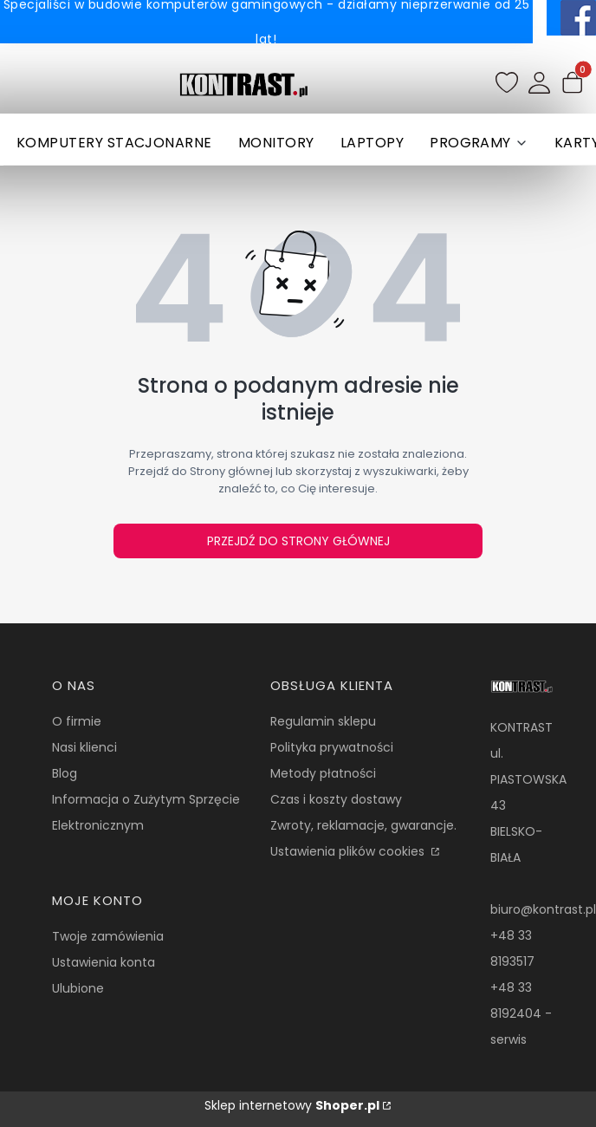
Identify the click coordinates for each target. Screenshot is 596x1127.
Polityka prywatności (331, 747)
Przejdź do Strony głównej (298, 541)
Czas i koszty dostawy (336, 799)
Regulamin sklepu (323, 721)
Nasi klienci (84, 747)
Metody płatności (323, 773)
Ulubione (78, 988)
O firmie (76, 721)
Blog (64, 773)
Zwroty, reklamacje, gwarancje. (363, 825)
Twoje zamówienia (108, 936)
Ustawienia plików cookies (349, 851)
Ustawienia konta (103, 962)
